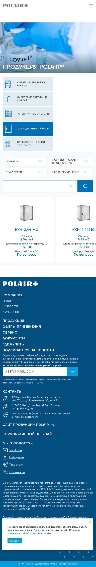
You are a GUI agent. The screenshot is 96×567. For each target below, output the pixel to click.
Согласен (14, 540)
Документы (14, 338)
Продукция (13, 321)
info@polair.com (29, 416)
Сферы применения (22, 327)
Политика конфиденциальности (19, 517)
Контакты (11, 312)
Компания (13, 295)
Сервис (10, 333)
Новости (10, 306)
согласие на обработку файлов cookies (29, 533)
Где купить (13, 344)
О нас (8, 301)
